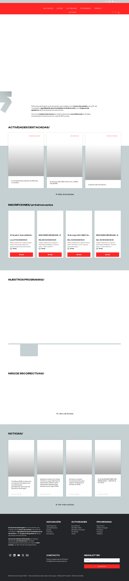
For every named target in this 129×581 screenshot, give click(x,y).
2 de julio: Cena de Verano (97, 185)
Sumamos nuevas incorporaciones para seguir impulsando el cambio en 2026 (76, 481)
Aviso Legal (52, 576)
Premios (49, 532)
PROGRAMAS (104, 522)
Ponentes (74, 532)
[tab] (29, 350)
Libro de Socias (66, 414)
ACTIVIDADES (79, 522)
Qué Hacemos (51, 526)
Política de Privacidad (64, 576)
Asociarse (50, 534)
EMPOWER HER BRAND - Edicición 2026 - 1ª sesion (59, 235)
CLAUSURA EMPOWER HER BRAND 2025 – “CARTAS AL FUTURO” (107, 481)
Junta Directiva (51, 528)
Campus (100, 532)
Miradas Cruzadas (78, 530)
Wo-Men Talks (76, 528)
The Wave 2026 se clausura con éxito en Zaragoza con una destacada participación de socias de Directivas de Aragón (21, 485)
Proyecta (100, 530)
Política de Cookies (77, 576)
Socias (48, 530)
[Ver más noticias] (56, 504)
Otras (73, 534)
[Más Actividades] (56, 194)
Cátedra (100, 534)
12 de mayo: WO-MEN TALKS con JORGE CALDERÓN (89, 235)
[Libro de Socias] (57, 413)
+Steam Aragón (102, 528)
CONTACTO (53, 555)
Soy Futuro (100, 526)
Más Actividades (66, 194)
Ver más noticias (66, 504)
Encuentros (75, 526)
